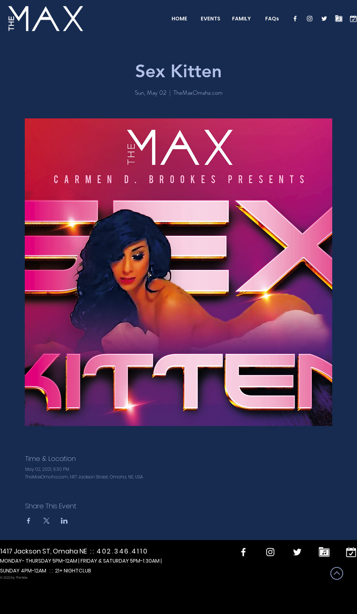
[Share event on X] (46, 521)
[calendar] (353, 18)
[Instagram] (309, 18)
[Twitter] (324, 18)
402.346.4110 (122, 551)
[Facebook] (295, 18)
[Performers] (338, 18)
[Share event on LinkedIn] (64, 521)
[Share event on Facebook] (28, 521)
